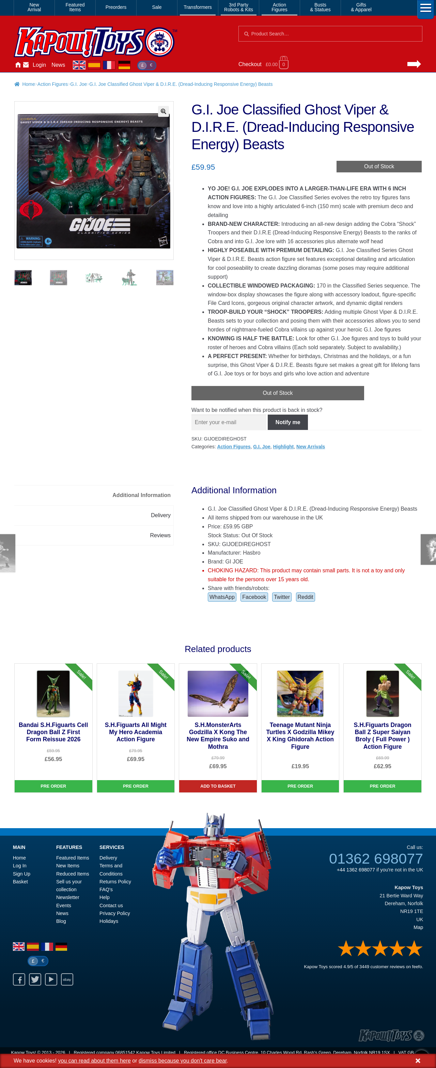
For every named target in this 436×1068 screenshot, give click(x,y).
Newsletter (67, 897)
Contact (26, 65)
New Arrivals (310, 446)
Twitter (282, 597)
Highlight (283, 446)
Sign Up (21, 874)
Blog (61, 921)
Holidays (108, 921)
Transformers (198, 7)
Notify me (288, 422)
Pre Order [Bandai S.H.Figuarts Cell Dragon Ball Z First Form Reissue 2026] (53, 786)
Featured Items (72, 858)
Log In (20, 865)
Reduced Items (72, 874)
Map (418, 927)
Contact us (111, 905)
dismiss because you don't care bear (183, 1061)
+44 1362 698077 (356, 869)
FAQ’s (106, 889)
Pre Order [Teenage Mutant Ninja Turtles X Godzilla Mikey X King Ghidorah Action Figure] (300, 786)
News (58, 65)
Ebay (67, 979)
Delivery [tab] (161, 515)
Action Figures (52, 84)
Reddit (305, 597)
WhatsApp (222, 597)
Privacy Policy (114, 913)
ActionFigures (279, 7)
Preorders (116, 7)
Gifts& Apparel (361, 7)
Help (104, 897)
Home (18, 65)
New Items (67, 865)
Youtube (51, 979)
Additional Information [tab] (141, 495)
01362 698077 (376, 858)
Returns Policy (115, 881)
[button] (163, 111)
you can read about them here (94, 1061)
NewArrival (34, 7)
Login (39, 65)
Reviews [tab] (160, 535)
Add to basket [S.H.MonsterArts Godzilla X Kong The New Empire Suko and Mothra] (217, 786)
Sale (156, 7)
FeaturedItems (74, 7)
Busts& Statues (320, 7)
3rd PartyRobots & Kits (238, 7)
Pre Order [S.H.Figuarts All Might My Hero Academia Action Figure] (136, 786)
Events (63, 905)
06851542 (125, 1052)
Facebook (254, 597)
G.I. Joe (78, 84)
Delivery (108, 858)
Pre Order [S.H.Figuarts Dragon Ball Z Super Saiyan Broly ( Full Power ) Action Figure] (382, 786)
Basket (20, 881)
